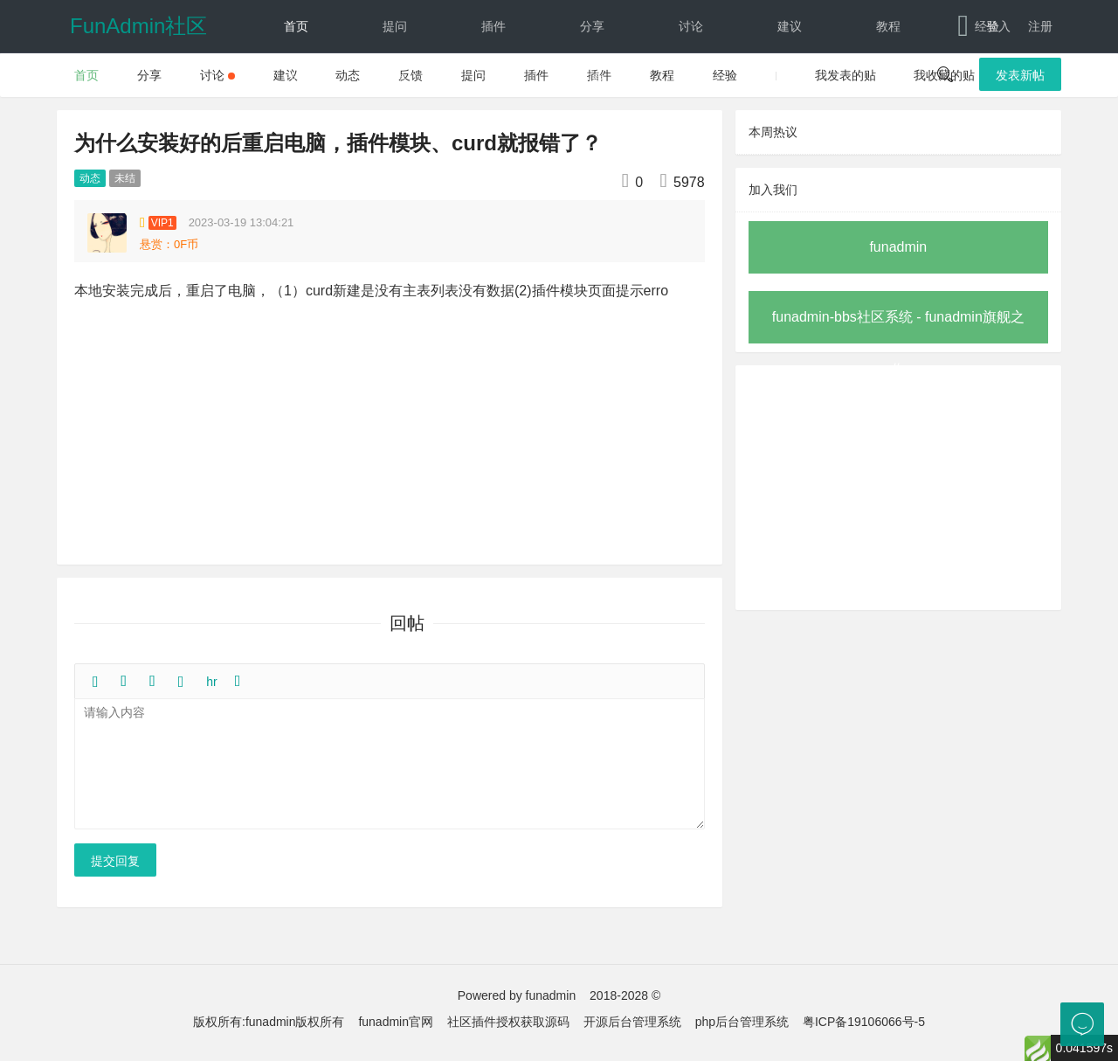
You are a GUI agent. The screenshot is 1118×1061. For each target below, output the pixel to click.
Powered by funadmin (517, 995)
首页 (296, 26)
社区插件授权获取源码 (508, 1022)
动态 (296, 79)
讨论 (691, 26)
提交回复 (115, 861)
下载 (576, 78)
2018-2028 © (625, 995)
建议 (789, 26)
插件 (493, 26)
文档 (478, 78)
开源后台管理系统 (632, 1022)
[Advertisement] (898, 487)
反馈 (395, 79)
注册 (1040, 26)
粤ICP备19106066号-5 (864, 1022)
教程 (888, 26)
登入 (998, 26)
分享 (592, 26)
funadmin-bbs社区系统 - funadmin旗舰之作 (898, 326)
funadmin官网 (395, 1022)
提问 (395, 26)
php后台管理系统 (742, 1022)
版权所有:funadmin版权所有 (268, 1022)
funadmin (898, 246)
